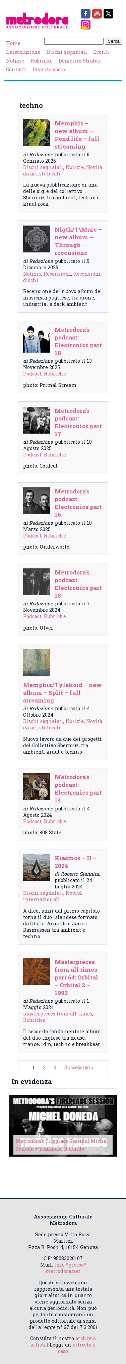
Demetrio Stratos (79, 60)
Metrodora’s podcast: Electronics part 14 (78, 788)
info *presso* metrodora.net (66, 1267)
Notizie (15, 60)
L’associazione (23, 52)
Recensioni (57, 274)
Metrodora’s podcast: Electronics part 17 (78, 422)
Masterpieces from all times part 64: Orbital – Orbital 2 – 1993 (76, 977)
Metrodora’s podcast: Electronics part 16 (78, 502)
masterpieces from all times (57, 1013)
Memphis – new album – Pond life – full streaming (77, 134)
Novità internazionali (52, 896)
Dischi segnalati (67, 52)
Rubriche (41, 60)
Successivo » (78, 1067)
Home (13, 43)
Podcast (32, 373)
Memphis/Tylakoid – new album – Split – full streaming (62, 692)
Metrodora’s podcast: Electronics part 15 (78, 583)
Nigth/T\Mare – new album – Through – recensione (78, 241)
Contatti (16, 69)
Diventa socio (49, 69)
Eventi (101, 52)
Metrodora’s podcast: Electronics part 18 (78, 341)
